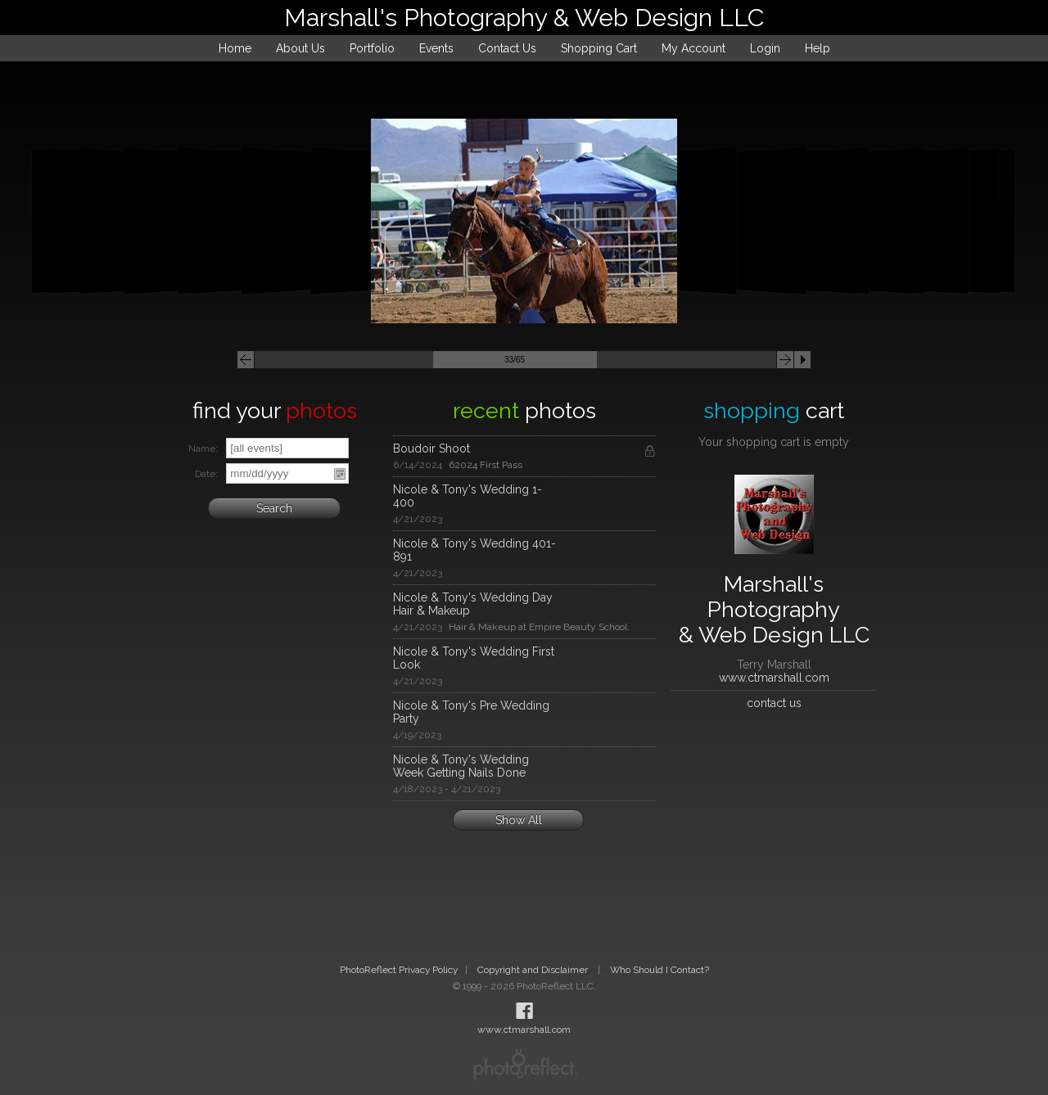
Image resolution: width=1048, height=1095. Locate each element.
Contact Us (507, 48)
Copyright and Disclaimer (533, 970)
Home (235, 48)
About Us (300, 48)
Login (765, 48)
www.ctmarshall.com (774, 677)
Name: (203, 448)
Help (817, 48)
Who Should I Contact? (659, 970)
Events (436, 48)
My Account (693, 48)
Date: (206, 474)
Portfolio (372, 48)
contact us (774, 703)
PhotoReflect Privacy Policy (399, 970)
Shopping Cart (599, 48)
